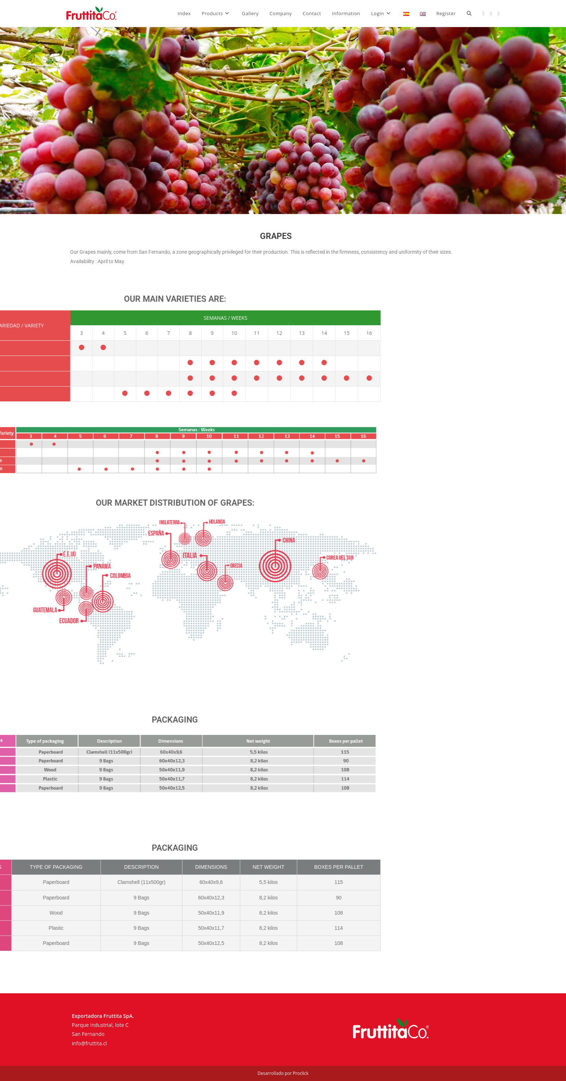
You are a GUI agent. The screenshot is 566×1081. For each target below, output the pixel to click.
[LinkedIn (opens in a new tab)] (498, 13)
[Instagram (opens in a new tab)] (491, 13)
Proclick (300, 1073)
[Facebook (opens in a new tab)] (483, 13)
